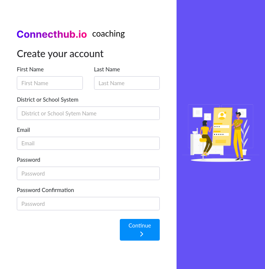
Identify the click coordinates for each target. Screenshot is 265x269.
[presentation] (73, 230)
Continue (139, 229)
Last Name (107, 69)
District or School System (47, 99)
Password (28, 159)
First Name (30, 69)
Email (23, 129)
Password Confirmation (45, 189)
